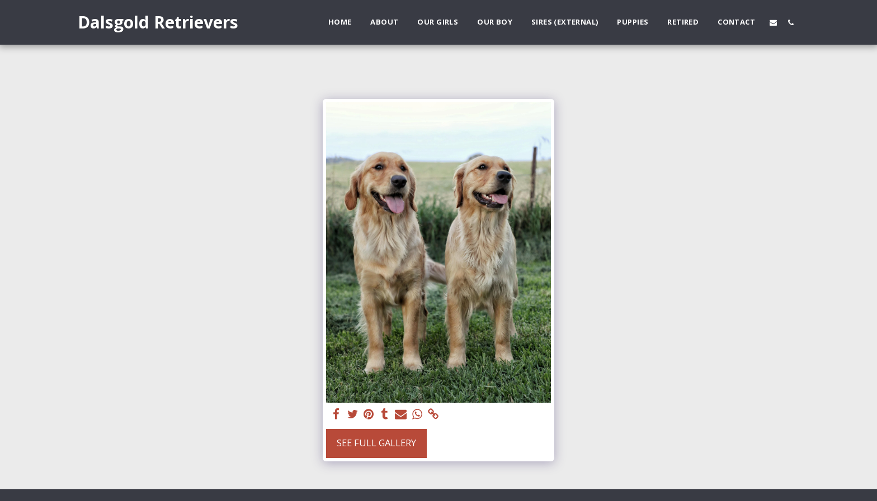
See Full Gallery (376, 442)
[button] (773, 22)
